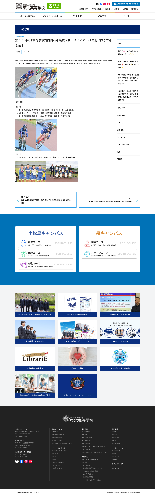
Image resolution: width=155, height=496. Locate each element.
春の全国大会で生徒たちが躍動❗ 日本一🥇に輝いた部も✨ (128, 65)
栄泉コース (56, 466)
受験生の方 (83, 9)
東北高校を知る (27, 15)
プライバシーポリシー (119, 464)
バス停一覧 (86, 444)
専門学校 (116, 438)
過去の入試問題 (88, 477)
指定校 (115, 435)
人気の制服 (86, 432)
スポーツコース (57, 468)
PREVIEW (47, 200)
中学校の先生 (96, 9)
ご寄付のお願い (57, 441)
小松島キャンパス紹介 (60, 451)
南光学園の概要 (57, 438)
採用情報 (134, 9)
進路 (118, 152)
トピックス (121, 137)
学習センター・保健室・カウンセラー (94, 447)
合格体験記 (116, 444)
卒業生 (125, 9)
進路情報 (102, 15)
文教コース (56, 460)
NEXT (108, 200)
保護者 (116, 9)
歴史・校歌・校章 (58, 435)
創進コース (56, 454)
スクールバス (87, 441)
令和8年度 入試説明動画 (90, 471)
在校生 (107, 9)
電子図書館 (86, 450)
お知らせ (120, 130)
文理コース (56, 457)
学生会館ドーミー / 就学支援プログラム (95, 453)
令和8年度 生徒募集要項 (90, 460)
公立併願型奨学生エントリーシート (94, 468)
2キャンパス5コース (52, 15)
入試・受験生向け (123, 145)
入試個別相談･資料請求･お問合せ (126, 4)
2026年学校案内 (88, 474)
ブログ (17, 37)
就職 (114, 441)
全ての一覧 (121, 115)
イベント (120, 123)
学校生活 (77, 15)
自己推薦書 (86, 466)
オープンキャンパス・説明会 (92, 480)
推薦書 (85, 463)
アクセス (127, 15)
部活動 (22, 37)
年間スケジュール (88, 438)
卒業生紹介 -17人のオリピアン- (62, 444)
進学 (114, 432)
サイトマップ (116, 469)
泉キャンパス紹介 (58, 463)
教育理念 (55, 432)
